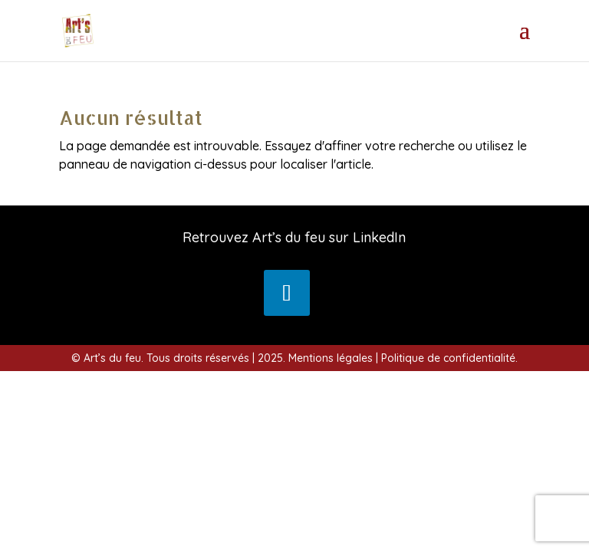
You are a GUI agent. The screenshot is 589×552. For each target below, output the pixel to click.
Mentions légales (330, 358)
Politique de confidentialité (448, 358)
